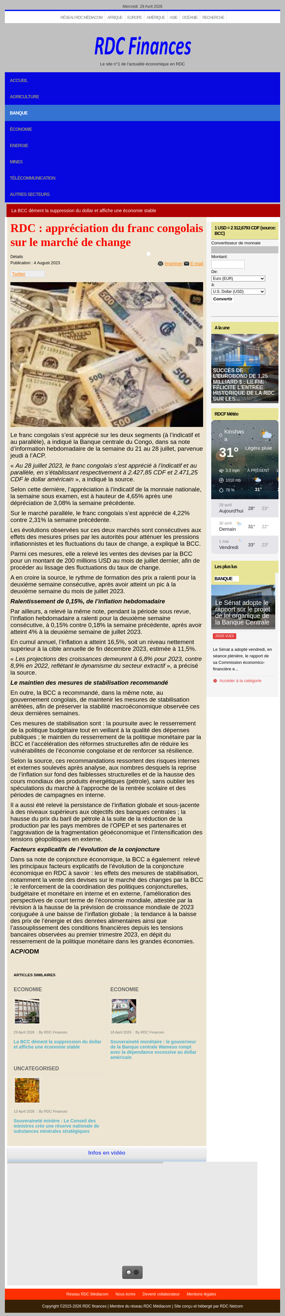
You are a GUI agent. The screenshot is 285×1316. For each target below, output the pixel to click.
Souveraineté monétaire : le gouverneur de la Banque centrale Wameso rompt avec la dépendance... (242, 385)
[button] (227, 480)
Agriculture (24, 96)
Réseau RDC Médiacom (81, 17)
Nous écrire (125, 1294)
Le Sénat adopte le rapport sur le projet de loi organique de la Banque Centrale (242, 612)
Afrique (114, 17)
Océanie (190, 17)
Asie (173, 17)
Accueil (19, 80)
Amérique (156, 17)
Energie (19, 145)
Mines (16, 161)
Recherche (213, 17)
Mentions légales (201, 1294)
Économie (21, 129)
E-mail (196, 263)
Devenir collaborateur (161, 1294)
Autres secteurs (30, 194)
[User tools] (148, 254)
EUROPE (134, 17)
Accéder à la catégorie (240, 680)
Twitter (18, 274)
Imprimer (173, 263)
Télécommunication (32, 178)
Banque (19, 113)
